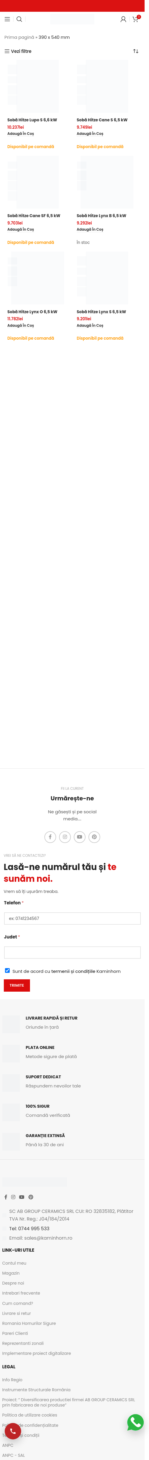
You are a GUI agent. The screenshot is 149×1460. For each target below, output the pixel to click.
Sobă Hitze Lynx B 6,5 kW (101, 216)
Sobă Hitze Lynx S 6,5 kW (101, 312)
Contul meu (14, 1263)
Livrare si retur (16, 1313)
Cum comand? (17, 1303)
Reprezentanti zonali (23, 1343)
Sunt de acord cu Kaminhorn (67, 971)
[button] (20, 134)
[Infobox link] (72, 1024)
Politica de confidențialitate (30, 1425)
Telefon (14, 903)
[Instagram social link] (65, 837)
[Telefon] (72, 918)
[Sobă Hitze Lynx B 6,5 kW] (107, 182)
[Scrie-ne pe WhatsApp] (135, 1422)
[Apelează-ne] (13, 1431)
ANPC (8, 1445)
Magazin (11, 1273)
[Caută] (19, 19)
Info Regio (12, 1380)
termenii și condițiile (73, 971)
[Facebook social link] (50, 837)
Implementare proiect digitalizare (36, 1353)
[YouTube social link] (80, 837)
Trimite (17, 985)
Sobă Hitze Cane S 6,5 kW (102, 120)
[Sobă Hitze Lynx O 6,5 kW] (37, 278)
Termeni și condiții (21, 1435)
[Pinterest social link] (94, 837)
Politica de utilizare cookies (29, 1415)
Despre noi (13, 1283)
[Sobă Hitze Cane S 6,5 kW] (107, 86)
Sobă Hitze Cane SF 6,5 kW (33, 216)
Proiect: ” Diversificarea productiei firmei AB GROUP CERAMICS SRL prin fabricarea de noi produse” (68, 1402)
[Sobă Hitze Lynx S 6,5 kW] (107, 278)
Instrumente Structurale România (36, 1390)
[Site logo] (72, 19)
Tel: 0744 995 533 (29, 1228)
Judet (12, 937)
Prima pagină (19, 37)
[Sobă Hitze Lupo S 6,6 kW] (37, 86)
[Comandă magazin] (135, 51)
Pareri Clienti (15, 1333)
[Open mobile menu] (7, 19)
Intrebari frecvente (21, 1293)
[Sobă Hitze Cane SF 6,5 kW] (37, 182)
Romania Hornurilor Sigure (29, 1323)
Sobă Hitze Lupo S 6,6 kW (32, 120)
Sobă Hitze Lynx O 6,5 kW (32, 312)
